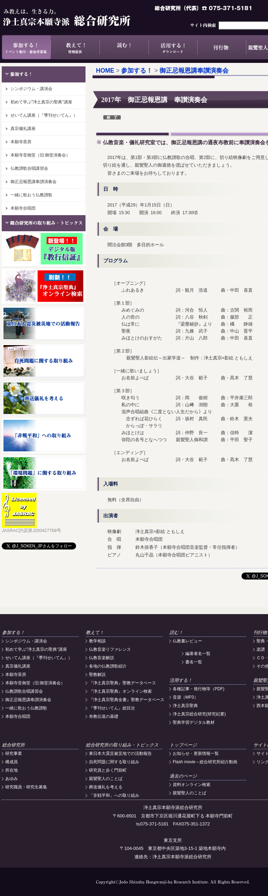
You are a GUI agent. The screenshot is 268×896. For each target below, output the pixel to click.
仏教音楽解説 (101, 657)
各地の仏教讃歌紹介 (108, 666)
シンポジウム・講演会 (31, 88)
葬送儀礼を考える (105, 787)
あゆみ (11, 778)
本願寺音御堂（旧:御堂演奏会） (40, 155)
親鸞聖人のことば (105, 778)
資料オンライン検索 (191, 784)
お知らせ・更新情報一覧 (196, 753)
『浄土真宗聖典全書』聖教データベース (126, 699)
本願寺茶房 (20, 141)
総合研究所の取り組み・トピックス (122, 745)
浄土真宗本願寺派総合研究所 (77, 17)
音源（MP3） (185, 697)
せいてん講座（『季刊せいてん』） (43, 115)
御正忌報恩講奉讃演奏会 (33, 181)
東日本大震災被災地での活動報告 (120, 753)
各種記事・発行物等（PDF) (198, 688)
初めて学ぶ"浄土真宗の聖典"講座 (41, 102)
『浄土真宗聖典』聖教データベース (122, 682)
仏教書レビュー (187, 641)
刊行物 (221, 47)
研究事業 (13, 753)
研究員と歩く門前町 (108, 770)
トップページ (183, 745)
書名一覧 (193, 662)
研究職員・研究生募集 (26, 787)
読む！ (123, 47)
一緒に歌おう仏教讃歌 (31, 194)
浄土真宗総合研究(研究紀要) (199, 714)
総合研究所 (13, 745)
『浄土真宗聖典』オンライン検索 (120, 691)
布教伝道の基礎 (103, 716)
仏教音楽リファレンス (110, 649)
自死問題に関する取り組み (114, 761)
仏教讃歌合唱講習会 (29, 168)
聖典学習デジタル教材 (194, 722)
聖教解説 (97, 674)
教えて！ (75, 47)
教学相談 (97, 641)
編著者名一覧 (197, 653)
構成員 (11, 761)
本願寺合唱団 (23, 208)
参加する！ (26, 47)
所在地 (11, 770)
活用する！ (172, 47)
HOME (105, 70)
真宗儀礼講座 (23, 128)
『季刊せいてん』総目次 (112, 708)
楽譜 (260, 649)
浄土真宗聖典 (185, 705)
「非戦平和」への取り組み (114, 795)
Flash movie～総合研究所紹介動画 (205, 761)
